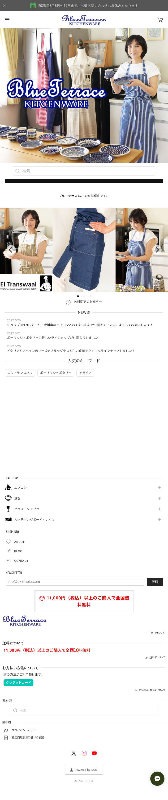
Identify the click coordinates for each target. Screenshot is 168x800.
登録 (155, 581)
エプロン (20, 488)
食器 (17, 498)
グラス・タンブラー (28, 509)
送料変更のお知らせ (84, 302)
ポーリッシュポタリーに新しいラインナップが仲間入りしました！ (54, 338)
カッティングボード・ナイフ (34, 519)
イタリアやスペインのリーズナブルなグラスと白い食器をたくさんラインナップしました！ (71, 351)
